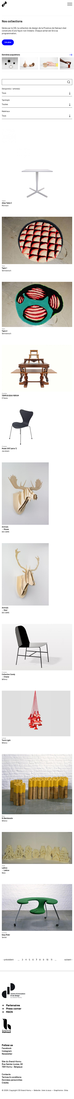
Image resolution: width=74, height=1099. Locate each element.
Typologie (6, 100)
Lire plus (7, 42)
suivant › (68, 959)
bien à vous (46, 1090)
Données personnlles (12, 1080)
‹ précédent (8, 959)
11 (51, 960)
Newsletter (7, 1053)
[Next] (69, 55)
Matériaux (6, 111)
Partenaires (13, 1005)
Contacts (6, 1074)
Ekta (66, 1090)
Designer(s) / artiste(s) (11, 89)
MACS (9, 1012)
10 (47, 960)
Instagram (7, 1051)
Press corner (13, 1008)
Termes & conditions (11, 1077)
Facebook (6, 1048)
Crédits (5, 1082)
